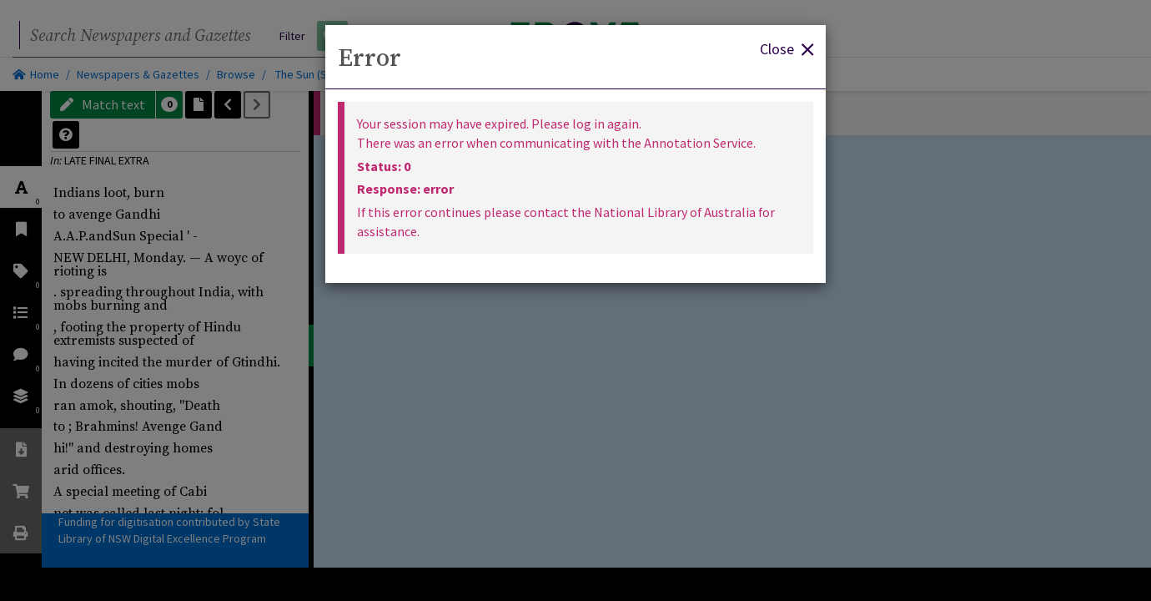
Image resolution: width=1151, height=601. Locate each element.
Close (786, 48)
